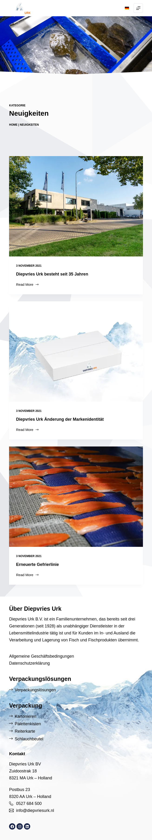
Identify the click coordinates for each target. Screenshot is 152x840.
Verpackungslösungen (35, 690)
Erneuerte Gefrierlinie (37, 564)
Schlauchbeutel (29, 739)
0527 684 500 (29, 803)
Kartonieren (25, 716)
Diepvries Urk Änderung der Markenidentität (60, 419)
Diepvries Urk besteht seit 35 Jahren (52, 274)
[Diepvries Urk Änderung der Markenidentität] (76, 351)
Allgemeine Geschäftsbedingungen (41, 656)
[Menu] (138, 8)
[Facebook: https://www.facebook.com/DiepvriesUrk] (12, 826)
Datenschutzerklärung (29, 663)
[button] (127, 8)
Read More (27, 284)
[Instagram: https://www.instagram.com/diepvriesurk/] (20, 826)
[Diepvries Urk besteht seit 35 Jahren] (76, 206)
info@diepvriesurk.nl (35, 810)
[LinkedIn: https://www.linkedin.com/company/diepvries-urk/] (27, 826)
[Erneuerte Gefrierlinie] (76, 496)
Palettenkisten (28, 724)
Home (13, 124)
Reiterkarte (25, 731)
